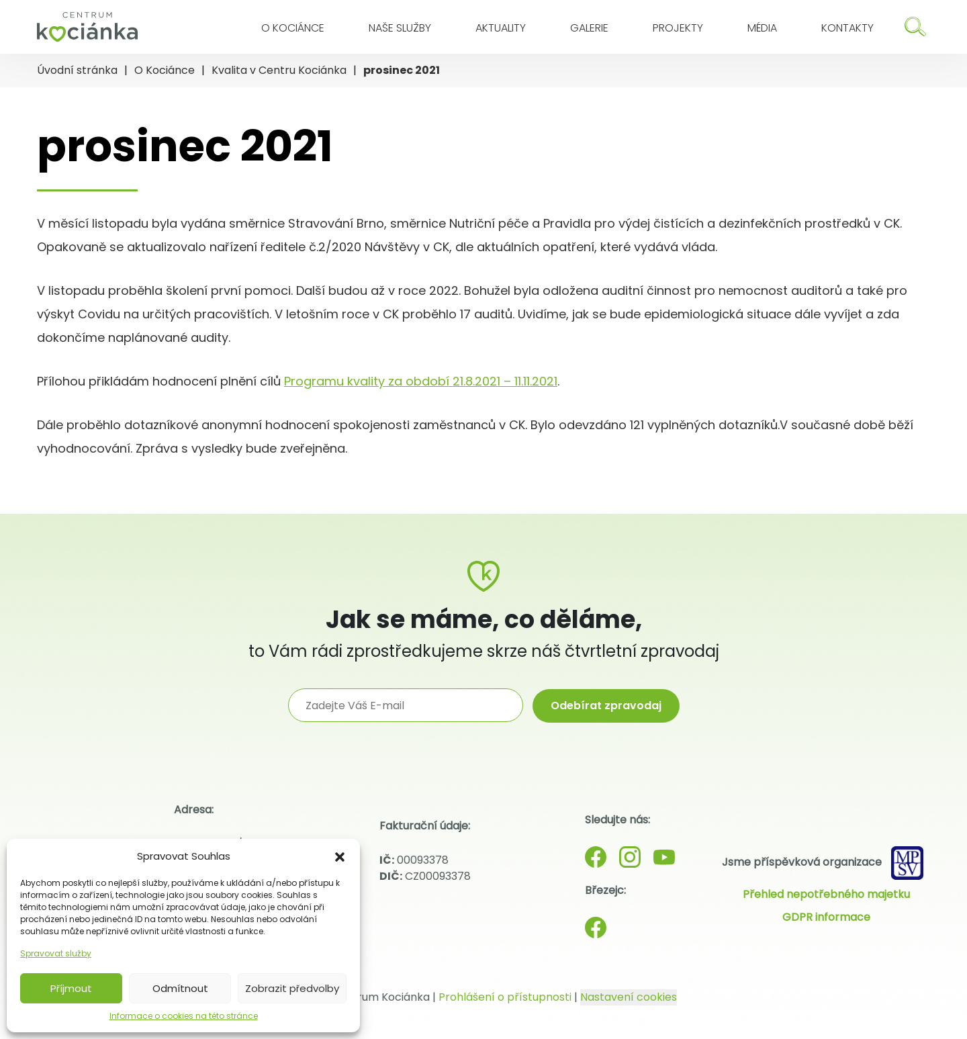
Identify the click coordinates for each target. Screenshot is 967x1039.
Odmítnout (180, 988)
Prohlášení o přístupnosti (505, 997)
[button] (340, 856)
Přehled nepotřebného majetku (826, 894)
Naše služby (400, 28)
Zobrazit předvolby (292, 988)
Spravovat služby (55, 953)
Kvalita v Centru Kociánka (279, 70)
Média (762, 28)
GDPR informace (826, 917)
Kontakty (847, 28)
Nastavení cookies (628, 997)
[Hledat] (915, 26)
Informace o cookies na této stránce (183, 1016)
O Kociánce (292, 28)
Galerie (589, 28)
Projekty (678, 28)
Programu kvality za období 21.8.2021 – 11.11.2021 (420, 381)
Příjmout (71, 988)
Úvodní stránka (77, 70)
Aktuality (500, 28)
